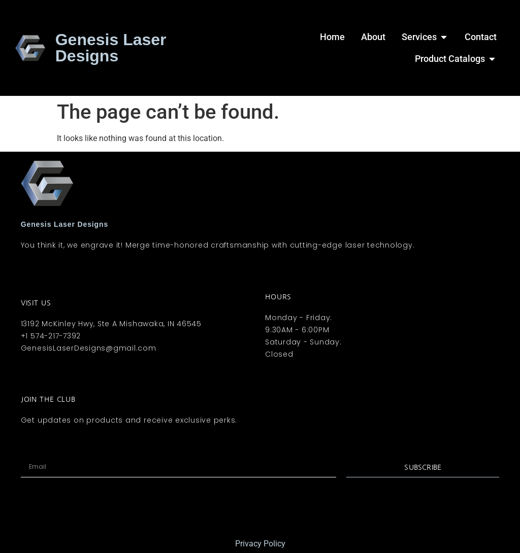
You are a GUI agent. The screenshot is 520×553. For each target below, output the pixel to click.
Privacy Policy (260, 543)
